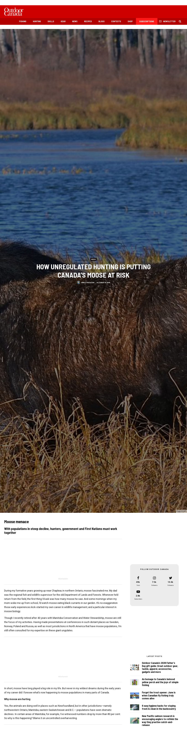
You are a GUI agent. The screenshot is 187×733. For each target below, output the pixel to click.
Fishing (22, 21)
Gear (63, 21)
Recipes (88, 21)
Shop (130, 21)
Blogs (101, 21)
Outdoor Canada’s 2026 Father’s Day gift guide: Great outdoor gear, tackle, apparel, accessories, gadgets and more (160, 667)
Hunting (37, 21)
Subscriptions (146, 21)
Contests (116, 21)
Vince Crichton (87, 283)
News (74, 21)
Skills (51, 21)
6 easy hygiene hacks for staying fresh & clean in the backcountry (159, 708)
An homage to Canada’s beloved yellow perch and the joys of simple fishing (160, 682)
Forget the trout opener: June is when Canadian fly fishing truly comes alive (159, 695)
